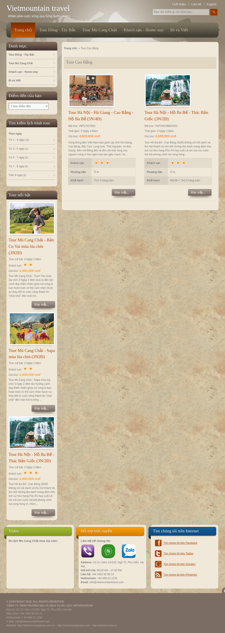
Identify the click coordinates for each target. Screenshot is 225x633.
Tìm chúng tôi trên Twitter (178, 553)
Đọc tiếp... (41, 304)
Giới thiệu (179, 4)
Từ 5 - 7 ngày (18, 158)
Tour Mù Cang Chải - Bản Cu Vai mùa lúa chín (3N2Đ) (31, 246)
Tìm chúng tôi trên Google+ (180, 564)
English (211, 4)
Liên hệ (196, 4)
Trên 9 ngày (17, 175)
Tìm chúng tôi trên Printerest (180, 574)
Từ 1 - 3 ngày (19, 140)
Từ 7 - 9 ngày (18, 167)
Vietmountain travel (38, 8)
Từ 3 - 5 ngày (18, 149)
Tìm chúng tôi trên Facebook (180, 543)
